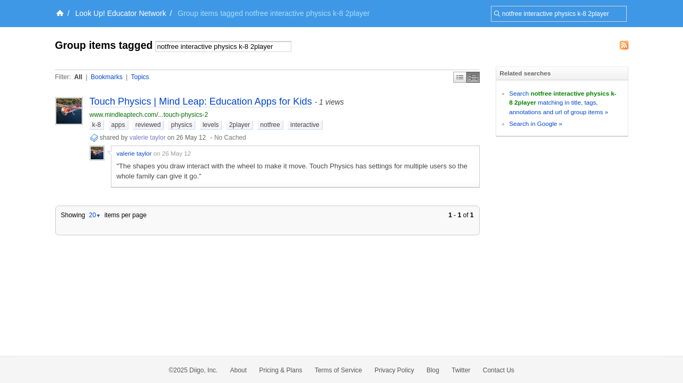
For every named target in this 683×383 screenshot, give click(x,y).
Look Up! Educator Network (120, 13)
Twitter (461, 370)
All (78, 77)
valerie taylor (147, 137)
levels (211, 125)
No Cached (230, 137)
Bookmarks (107, 77)
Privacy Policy (394, 370)
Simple (459, 77)
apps (118, 125)
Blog (433, 370)
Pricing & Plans (280, 370)
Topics (140, 77)
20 (94, 215)
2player (239, 125)
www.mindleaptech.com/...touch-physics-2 (149, 114)
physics (181, 125)
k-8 (96, 125)
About (238, 370)
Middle (473, 77)
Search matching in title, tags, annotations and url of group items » (563, 102)
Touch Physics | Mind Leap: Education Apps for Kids (201, 101)
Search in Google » (536, 123)
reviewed (148, 125)
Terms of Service (338, 370)
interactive (304, 125)
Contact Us (498, 370)
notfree (270, 125)
